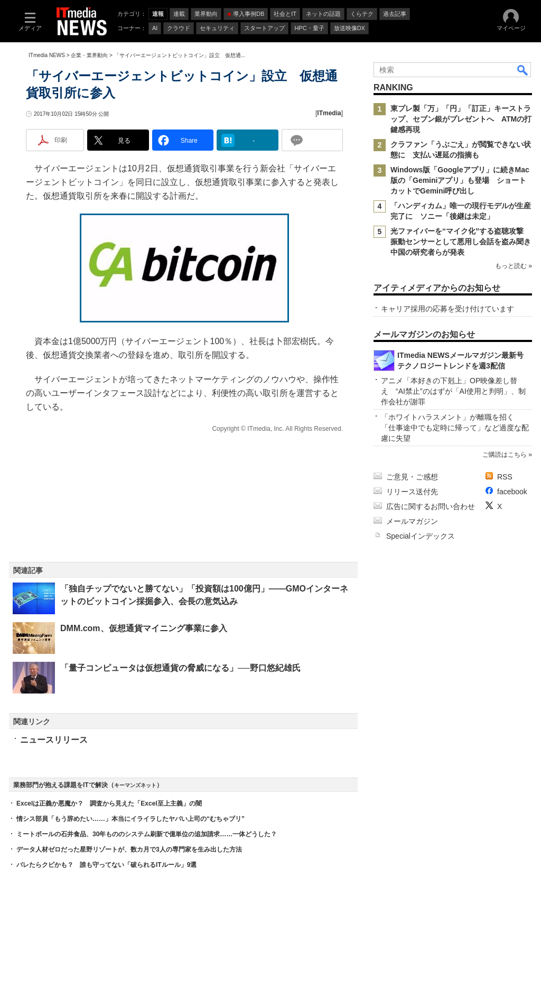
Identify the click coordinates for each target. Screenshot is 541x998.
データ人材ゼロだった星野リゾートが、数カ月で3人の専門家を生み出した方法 (129, 849)
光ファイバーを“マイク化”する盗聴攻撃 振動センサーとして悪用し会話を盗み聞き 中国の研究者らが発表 (464, 241)
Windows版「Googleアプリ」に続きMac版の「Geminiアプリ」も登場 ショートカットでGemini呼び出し (459, 180)
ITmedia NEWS (47, 55)
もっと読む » (513, 266)
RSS (504, 477)
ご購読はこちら (504, 454)
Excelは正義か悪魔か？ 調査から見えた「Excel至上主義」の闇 (109, 803)
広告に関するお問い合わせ (430, 506)
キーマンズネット (135, 785)
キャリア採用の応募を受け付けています (447, 308)
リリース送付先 (412, 491)
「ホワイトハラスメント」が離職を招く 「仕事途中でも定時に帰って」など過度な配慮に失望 (455, 427)
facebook (512, 491)
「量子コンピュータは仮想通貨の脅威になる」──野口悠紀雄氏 (180, 667)
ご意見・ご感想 (412, 477)
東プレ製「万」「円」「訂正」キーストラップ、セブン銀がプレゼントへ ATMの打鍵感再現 (460, 119)
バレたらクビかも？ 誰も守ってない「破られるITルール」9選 (106, 864)
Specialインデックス (420, 536)
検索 (523, 69)
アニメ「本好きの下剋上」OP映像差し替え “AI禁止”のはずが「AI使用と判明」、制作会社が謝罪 (453, 391)
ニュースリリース (54, 739)
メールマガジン (412, 521)
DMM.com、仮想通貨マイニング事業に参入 (143, 628)
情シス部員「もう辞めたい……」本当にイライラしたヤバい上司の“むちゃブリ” (130, 819)
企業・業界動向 (89, 55)
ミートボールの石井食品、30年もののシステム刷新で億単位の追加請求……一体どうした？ (146, 834)
